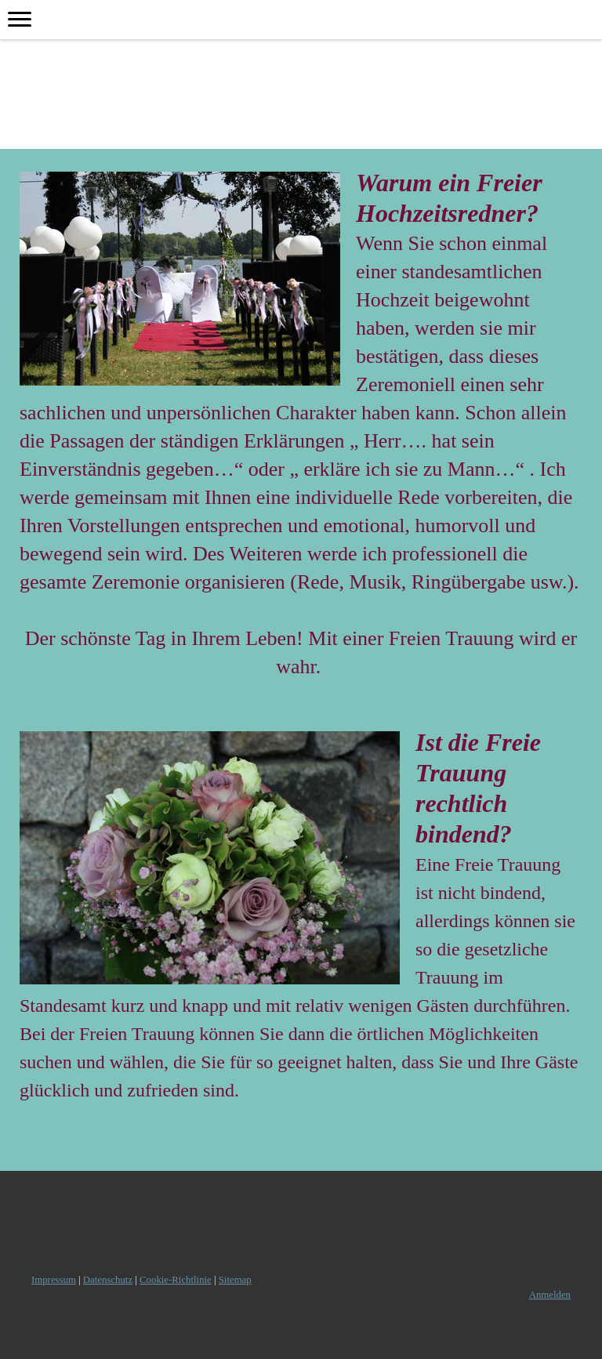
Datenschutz (107, 1279)
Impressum (53, 1279)
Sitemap (235, 1279)
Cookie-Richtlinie (176, 1279)
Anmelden (550, 1294)
